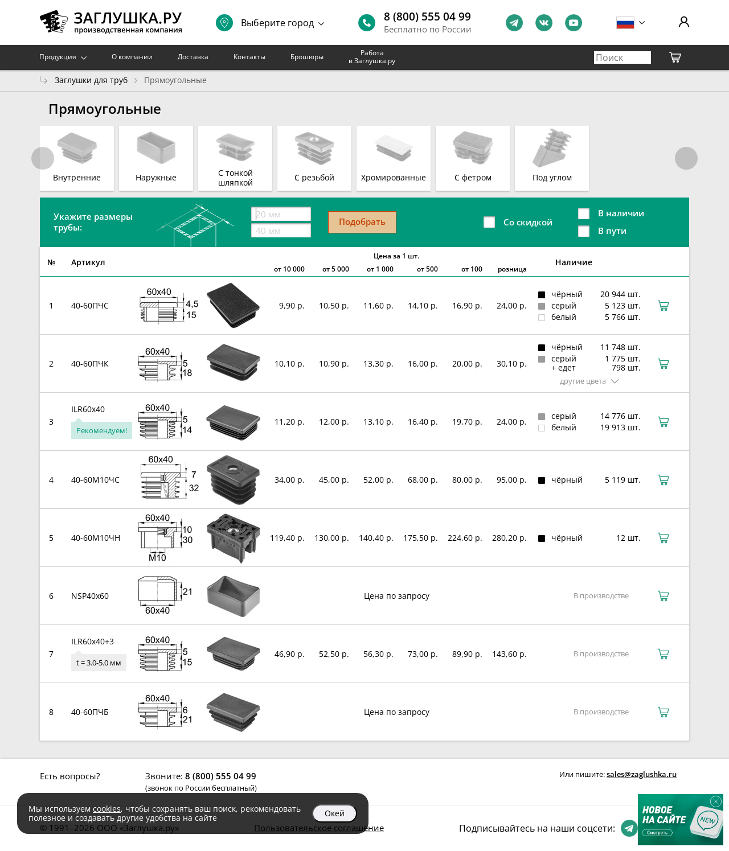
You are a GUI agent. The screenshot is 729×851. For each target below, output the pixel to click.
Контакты (249, 56)
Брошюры (306, 56)
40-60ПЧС (90, 305)
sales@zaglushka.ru (642, 774)
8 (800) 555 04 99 (427, 16)
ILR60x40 (88, 409)
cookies (107, 808)
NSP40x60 (90, 595)
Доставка (193, 56)
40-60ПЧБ (90, 711)
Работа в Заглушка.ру (372, 56)
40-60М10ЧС (95, 479)
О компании (132, 56)
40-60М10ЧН (95, 537)
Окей (335, 813)
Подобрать (362, 221)
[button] (686, 158)
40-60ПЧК (90, 363)
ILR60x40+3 (92, 641)
